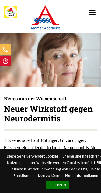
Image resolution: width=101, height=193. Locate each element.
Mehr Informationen (81, 175)
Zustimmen (57, 185)
